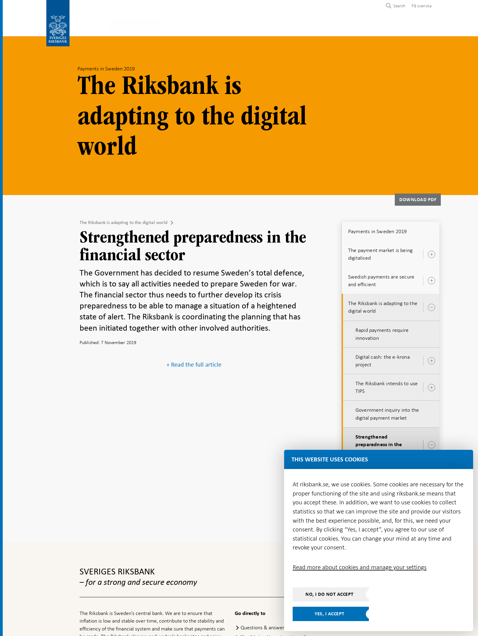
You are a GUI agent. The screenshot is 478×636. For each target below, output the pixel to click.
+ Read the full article (193, 363)
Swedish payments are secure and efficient (381, 279)
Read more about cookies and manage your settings (359, 567)
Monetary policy (181, 26)
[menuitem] (420, 5)
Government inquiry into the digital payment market (387, 412)
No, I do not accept (329, 594)
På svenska (422, 6)
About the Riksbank (375, 26)
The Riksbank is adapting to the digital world (123, 220)
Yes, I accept (329, 613)
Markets (277, 26)
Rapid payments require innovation (381, 332)
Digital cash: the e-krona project (382, 359)
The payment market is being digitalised (380, 252)
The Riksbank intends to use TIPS (386, 385)
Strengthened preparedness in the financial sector (378, 442)
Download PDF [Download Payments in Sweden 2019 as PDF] (417, 197)
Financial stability (234, 26)
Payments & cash (132, 26)
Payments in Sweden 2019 (377, 229)
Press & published (319, 26)
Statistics (91, 26)
